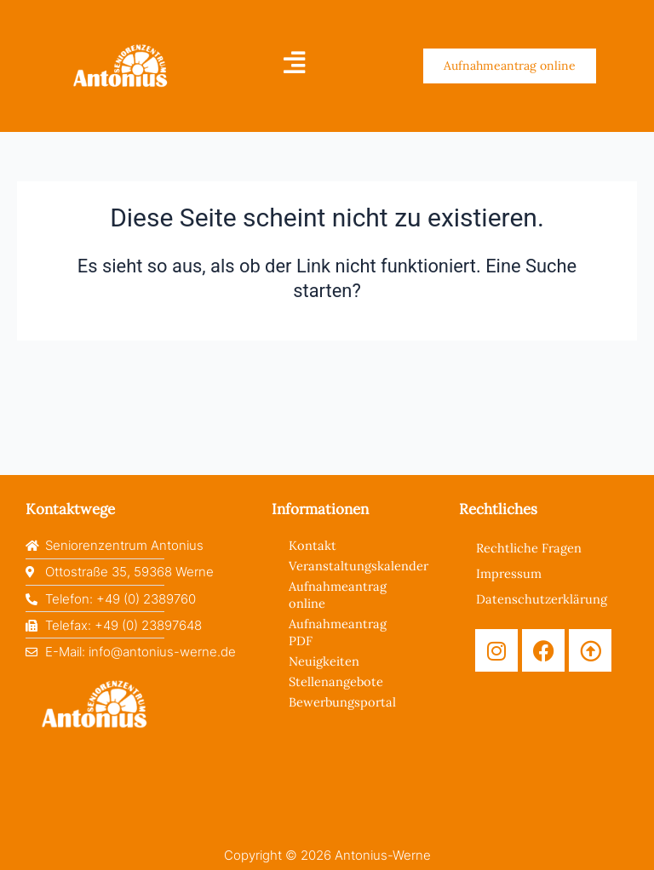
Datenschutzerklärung (541, 599)
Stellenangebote (336, 681)
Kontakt (312, 545)
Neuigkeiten (324, 661)
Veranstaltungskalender (356, 566)
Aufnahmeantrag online (338, 594)
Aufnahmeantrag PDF (338, 632)
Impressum (509, 573)
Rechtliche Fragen (529, 548)
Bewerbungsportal (342, 702)
